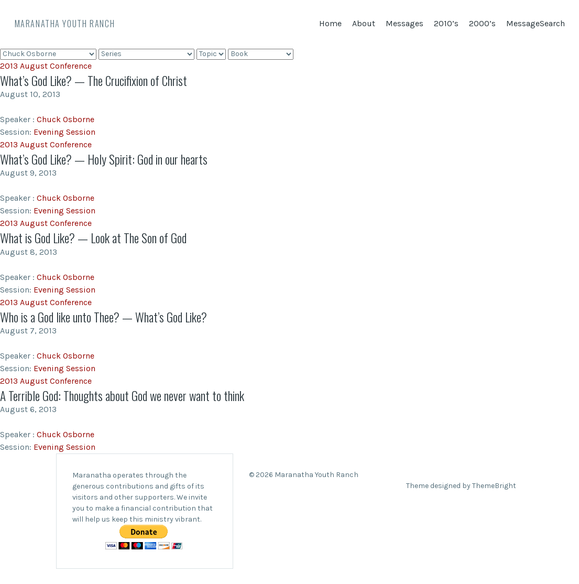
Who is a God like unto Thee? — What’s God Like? (106, 316)
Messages (404, 23)
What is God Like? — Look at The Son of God (96, 237)
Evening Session (64, 132)
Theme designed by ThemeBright (461, 485)
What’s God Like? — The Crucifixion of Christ (96, 80)
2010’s (446, 23)
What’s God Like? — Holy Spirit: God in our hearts (106, 158)
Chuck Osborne (65, 119)
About (363, 23)
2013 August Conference (46, 66)
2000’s (482, 23)
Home (330, 23)
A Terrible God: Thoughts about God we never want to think (125, 394)
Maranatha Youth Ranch (65, 23)
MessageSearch (535, 23)
